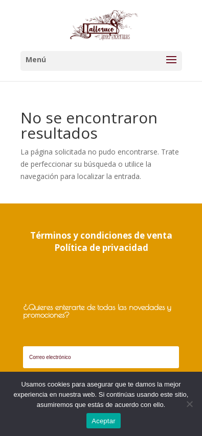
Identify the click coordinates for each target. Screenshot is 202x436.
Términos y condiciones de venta (101, 235)
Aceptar (104, 421)
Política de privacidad (101, 247)
